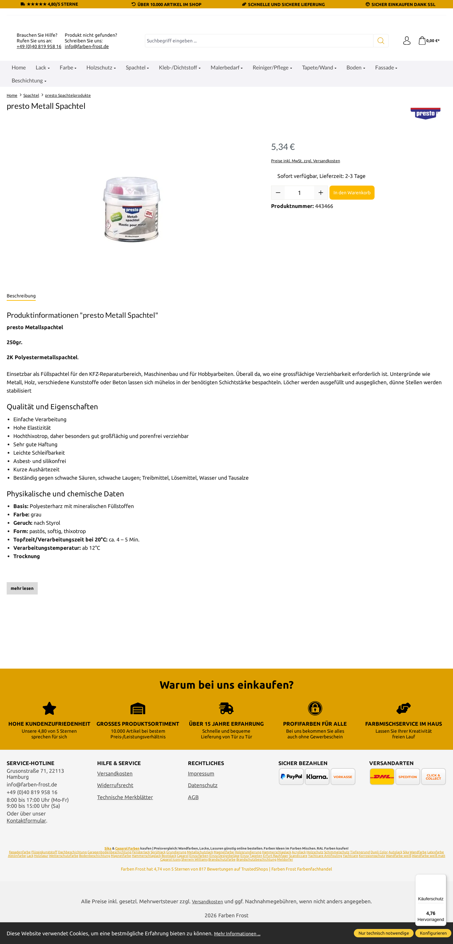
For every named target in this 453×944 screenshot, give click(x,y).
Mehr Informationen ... (240, 933)
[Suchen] (378, 118)
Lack (30, 877)
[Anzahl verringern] (278, 269)
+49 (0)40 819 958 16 (39, 123)
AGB (193, 818)
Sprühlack (158, 873)
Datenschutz (203, 806)
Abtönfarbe (17, 877)
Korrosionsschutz (372, 877)
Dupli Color (379, 873)
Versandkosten (115, 794)
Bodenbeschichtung (94, 877)
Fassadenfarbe (20, 873)
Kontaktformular (26, 842)
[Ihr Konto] (405, 117)
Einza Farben (199, 877)
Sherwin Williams (194, 881)
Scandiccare (298, 877)
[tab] (21, 373)
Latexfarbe (435, 873)
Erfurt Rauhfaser (275, 877)
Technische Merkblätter (125, 818)
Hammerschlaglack (276, 873)
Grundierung (176, 873)
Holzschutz (314, 873)
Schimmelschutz (337, 873)
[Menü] (442, 878)
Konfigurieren (433, 933)
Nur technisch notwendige (384, 933)
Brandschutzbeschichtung (256, 881)
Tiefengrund (360, 873)
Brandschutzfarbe (222, 881)
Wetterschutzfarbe (63, 877)
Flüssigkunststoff (44, 873)
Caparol (183, 877)
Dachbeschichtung (72, 873)
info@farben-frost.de (87, 123)
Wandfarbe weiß (398, 877)
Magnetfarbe (224, 873)
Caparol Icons (170, 881)
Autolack (395, 873)
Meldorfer (285, 881)
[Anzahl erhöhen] (320, 269)
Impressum (201, 794)
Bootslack (169, 877)
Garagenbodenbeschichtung (109, 873)
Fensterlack (141, 873)
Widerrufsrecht (115, 806)
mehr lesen (22, 665)
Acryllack (299, 873)
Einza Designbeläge (224, 877)
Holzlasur (41, 877)
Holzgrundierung (248, 873)
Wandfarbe (418, 873)
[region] (132, 287)
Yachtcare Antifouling (325, 877)
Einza (244, 877)
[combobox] (258, 118)
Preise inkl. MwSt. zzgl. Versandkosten (305, 238)
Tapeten (255, 877)
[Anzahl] (299, 269)
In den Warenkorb (352, 269)
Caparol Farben (127, 870)
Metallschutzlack (200, 873)
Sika (107, 870)
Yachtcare (350, 877)
